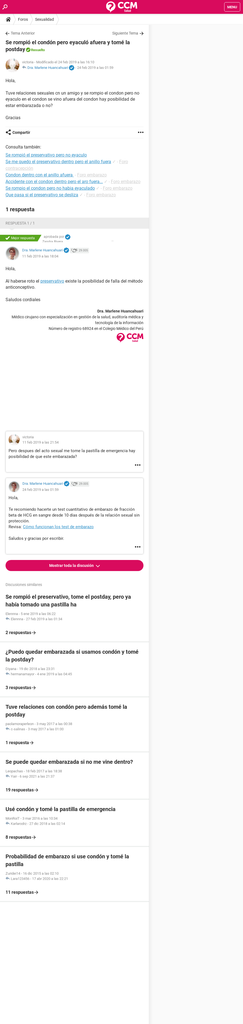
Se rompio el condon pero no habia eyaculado (50, 188)
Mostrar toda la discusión (72, 565)
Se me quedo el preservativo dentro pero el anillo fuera (58, 161)
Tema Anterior (23, 33)
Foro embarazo (92, 175)
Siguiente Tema (125, 33)
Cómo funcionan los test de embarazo (58, 526)
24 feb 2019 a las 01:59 (95, 68)
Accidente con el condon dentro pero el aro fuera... (54, 181)
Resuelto (38, 50)
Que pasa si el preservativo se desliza (42, 194)
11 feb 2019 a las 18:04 (40, 256)
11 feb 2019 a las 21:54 (40, 442)
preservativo (52, 281)
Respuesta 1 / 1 (20, 223)
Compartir (21, 132)
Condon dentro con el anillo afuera (40, 175)
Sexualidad (44, 19)
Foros (23, 19)
